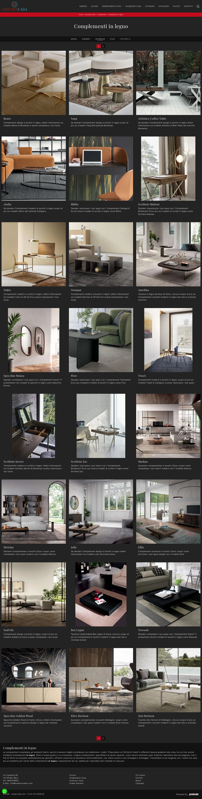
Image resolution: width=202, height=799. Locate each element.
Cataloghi (164, 6)
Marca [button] (74, 39)
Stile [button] (112, 39)
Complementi (102, 14)
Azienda (83, 6)
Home (81, 14)
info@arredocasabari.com (21, 783)
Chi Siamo (140, 775)
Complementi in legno (115, 14)
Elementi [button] (86, 39)
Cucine (94, 6)
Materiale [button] (100, 39)
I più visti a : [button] (125, 39)
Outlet (176, 6)
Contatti (188, 6)
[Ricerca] (198, 6)
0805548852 (13, 780)
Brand (138, 780)
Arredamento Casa (111, 6)
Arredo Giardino (76, 783)
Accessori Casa (133, 6)
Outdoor (149, 6)
